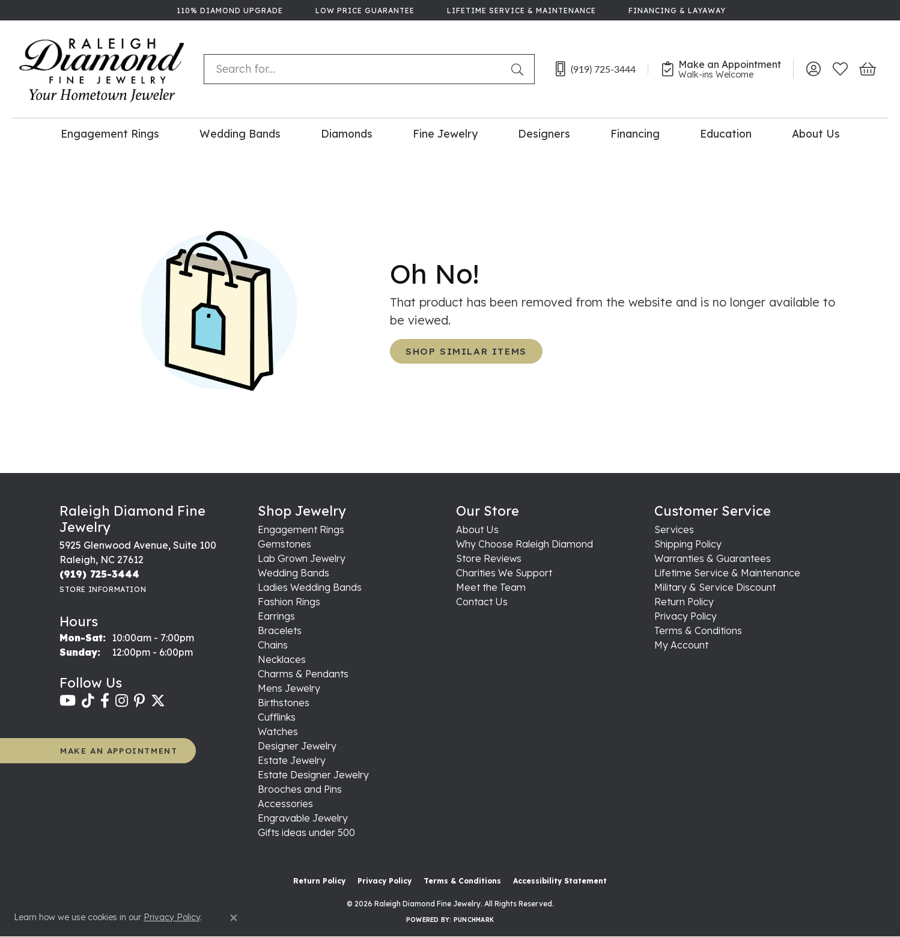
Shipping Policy (688, 544)
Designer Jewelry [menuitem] (297, 746)
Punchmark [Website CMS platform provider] (474, 920)
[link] (228, 10)
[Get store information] (102, 589)
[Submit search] (519, 69)
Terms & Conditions (698, 630)
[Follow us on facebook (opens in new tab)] (104, 701)
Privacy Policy (685, 616)
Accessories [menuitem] (285, 804)
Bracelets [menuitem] (280, 630)
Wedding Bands (240, 133)
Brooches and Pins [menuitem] (300, 789)
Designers (544, 133)
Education (726, 133)
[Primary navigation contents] (450, 133)
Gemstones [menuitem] (284, 544)
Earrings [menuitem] (276, 616)
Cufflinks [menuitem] (277, 717)
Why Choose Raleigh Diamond (524, 544)
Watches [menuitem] (278, 731)
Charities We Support (504, 573)
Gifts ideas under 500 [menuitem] (306, 832)
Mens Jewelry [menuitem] (289, 688)
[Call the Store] (99, 574)
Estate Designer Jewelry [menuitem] (313, 775)
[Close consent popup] (233, 917)
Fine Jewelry (445, 133)
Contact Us (482, 602)
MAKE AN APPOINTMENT (118, 750)
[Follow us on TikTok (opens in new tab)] (88, 701)
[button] (813, 69)
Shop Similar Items (466, 351)
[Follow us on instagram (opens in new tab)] (121, 701)
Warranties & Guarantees (712, 558)
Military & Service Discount (715, 587)
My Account (681, 645)
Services (674, 529)
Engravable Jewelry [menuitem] (303, 818)
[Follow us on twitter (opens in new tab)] (158, 701)
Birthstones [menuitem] (283, 703)
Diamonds (346, 133)
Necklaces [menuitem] (282, 659)
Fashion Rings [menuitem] (289, 602)
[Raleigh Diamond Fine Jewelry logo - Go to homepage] (101, 69)
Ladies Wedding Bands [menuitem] (310, 587)
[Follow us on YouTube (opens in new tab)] (67, 701)
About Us (816, 133)
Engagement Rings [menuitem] (301, 529)
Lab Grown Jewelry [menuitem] (301, 558)
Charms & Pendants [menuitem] (303, 674)
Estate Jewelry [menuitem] (292, 760)
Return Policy (684, 602)
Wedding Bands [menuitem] (293, 573)
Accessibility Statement (560, 880)
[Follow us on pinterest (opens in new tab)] (139, 701)
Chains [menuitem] (273, 645)
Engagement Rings (110, 133)
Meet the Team (491, 587)
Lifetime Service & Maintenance (727, 573)
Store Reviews (488, 558)
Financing (635, 133)
